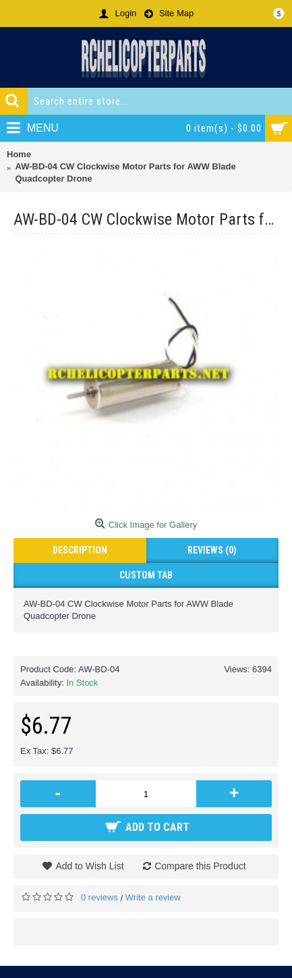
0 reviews (99, 897)
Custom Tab (146, 575)
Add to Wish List (89, 866)
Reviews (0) (212, 550)
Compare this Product (199, 866)
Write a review (153, 897)
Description (80, 550)
